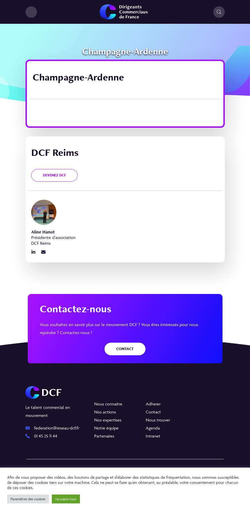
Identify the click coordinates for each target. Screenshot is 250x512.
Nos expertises (107, 420)
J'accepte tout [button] (65, 499)
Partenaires (104, 436)
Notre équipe (106, 428)
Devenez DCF (54, 175)
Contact (125, 348)
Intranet (153, 436)
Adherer (153, 404)
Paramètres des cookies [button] (28, 499)
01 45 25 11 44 (45, 436)
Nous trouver (158, 420)
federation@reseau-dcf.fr (56, 428)
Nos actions (105, 412)
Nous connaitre (108, 404)
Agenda (153, 428)
